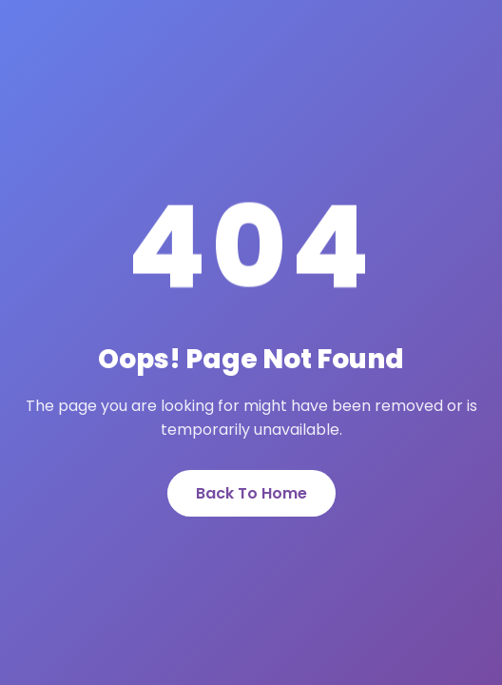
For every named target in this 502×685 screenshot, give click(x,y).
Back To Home (251, 493)
